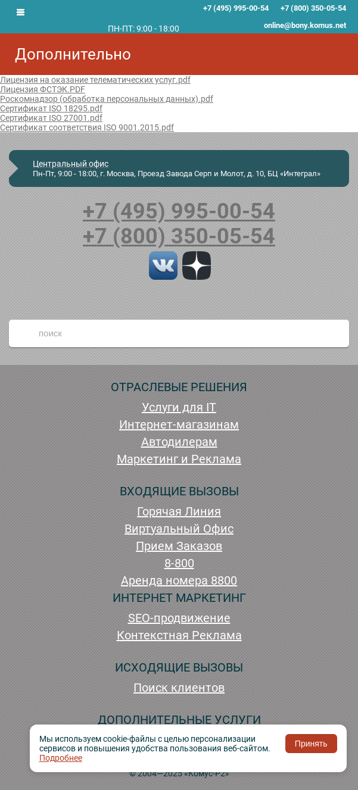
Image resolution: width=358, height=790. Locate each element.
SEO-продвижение (179, 618)
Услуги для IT (179, 407)
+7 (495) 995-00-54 (179, 211)
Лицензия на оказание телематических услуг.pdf (95, 80)
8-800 (179, 563)
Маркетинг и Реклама (179, 459)
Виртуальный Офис (179, 529)
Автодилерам (179, 442)
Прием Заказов (179, 546)
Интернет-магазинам (179, 424)
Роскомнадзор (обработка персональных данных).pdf (106, 99)
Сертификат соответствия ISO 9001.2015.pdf (87, 127)
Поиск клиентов (179, 687)
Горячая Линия (179, 511)
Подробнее (60, 758)
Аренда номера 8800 (179, 580)
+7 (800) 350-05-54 (179, 236)
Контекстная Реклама (179, 635)
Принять (311, 743)
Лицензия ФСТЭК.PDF (42, 89)
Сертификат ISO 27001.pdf (51, 118)
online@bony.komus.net (305, 25)
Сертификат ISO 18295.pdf (51, 108)
